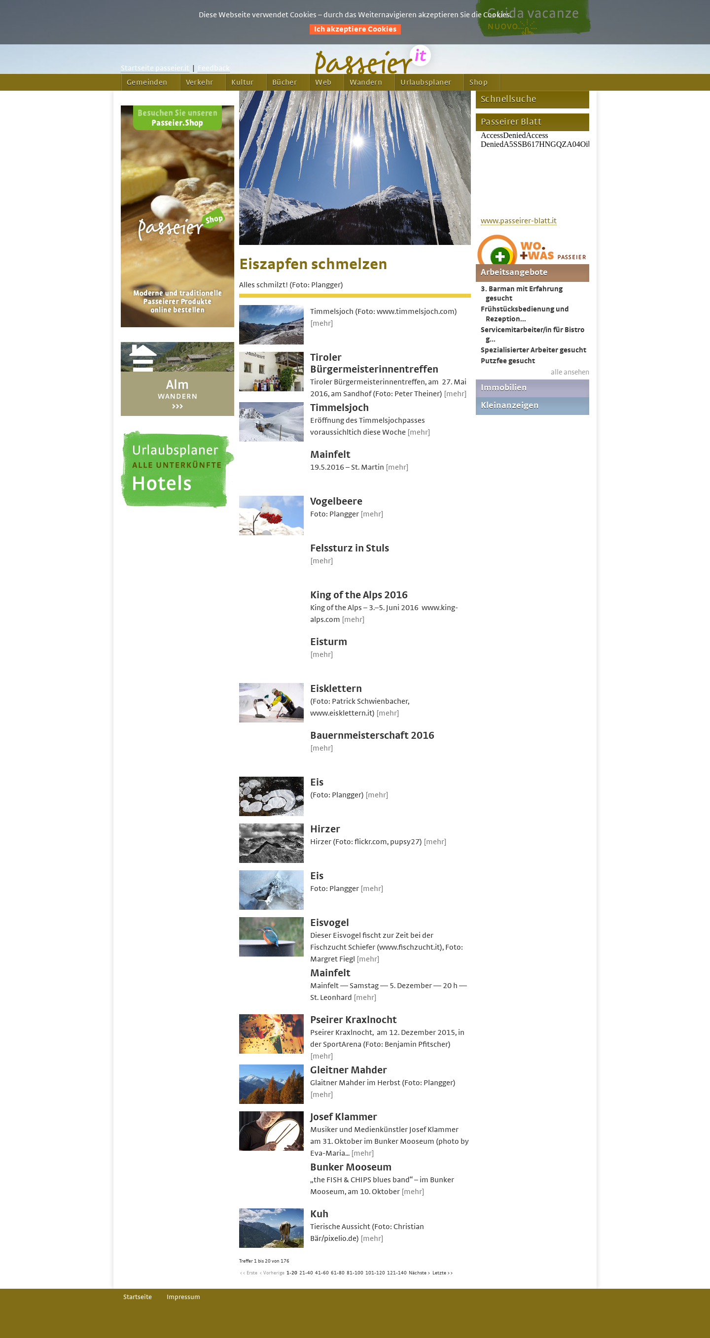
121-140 (397, 1272)
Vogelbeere (336, 501)
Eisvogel (329, 923)
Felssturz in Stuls (349, 548)
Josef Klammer (343, 1117)
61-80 (338, 1272)
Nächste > (419, 1272)
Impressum (183, 1297)
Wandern (366, 82)
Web (323, 82)
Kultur (242, 82)
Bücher (284, 82)
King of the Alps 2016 (359, 595)
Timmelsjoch (339, 408)
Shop (478, 82)
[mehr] (321, 323)
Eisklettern (336, 689)
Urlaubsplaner (425, 82)
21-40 (306, 1272)
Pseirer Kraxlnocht (353, 1020)
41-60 (322, 1272)
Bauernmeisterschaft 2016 (372, 735)
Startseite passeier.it (155, 68)
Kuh (319, 1214)
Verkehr (199, 82)
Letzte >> (442, 1272)
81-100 (355, 1272)
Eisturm (328, 642)
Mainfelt (330, 454)
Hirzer (325, 829)
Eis (316, 782)
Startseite (137, 1297)
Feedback (214, 68)
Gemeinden (147, 82)
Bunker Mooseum (350, 1167)
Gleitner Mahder (348, 1070)
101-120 (375, 1272)
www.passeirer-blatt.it (519, 221)
